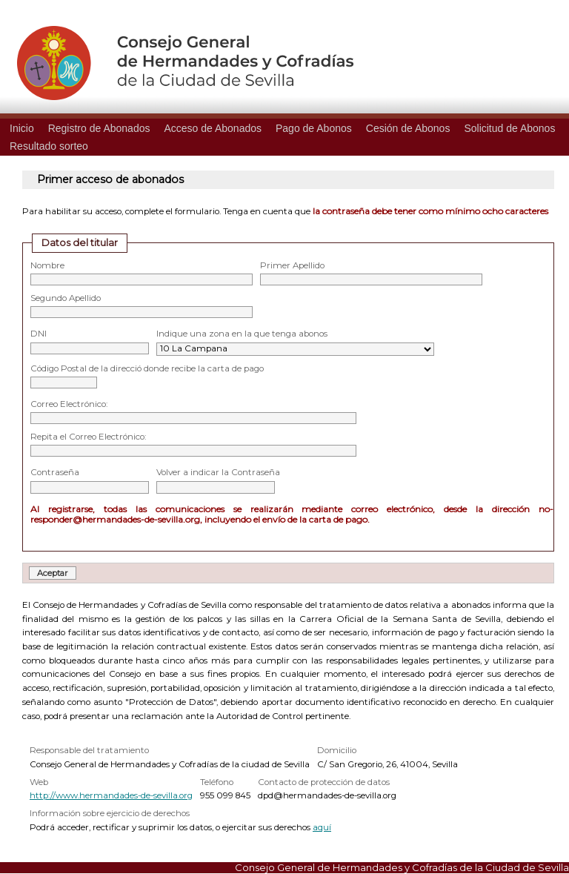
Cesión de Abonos (408, 128)
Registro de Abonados (99, 128)
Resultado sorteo (49, 146)
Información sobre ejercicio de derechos (110, 813)
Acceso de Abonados (213, 128)
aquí (322, 827)
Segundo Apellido (65, 298)
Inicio (22, 128)
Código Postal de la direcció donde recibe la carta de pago (147, 368)
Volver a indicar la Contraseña (218, 472)
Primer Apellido (292, 265)
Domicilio (336, 750)
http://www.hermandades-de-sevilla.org (111, 795)
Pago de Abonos (314, 128)
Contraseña (54, 472)
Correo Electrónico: (68, 404)
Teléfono (216, 782)
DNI (38, 333)
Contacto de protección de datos (324, 782)
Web (39, 782)
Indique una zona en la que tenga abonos (241, 333)
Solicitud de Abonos (509, 128)
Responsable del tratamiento (89, 750)
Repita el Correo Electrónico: (88, 436)
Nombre (47, 265)
